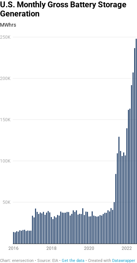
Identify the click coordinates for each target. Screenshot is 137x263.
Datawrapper (123, 260)
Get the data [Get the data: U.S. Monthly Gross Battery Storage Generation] (73, 260)
